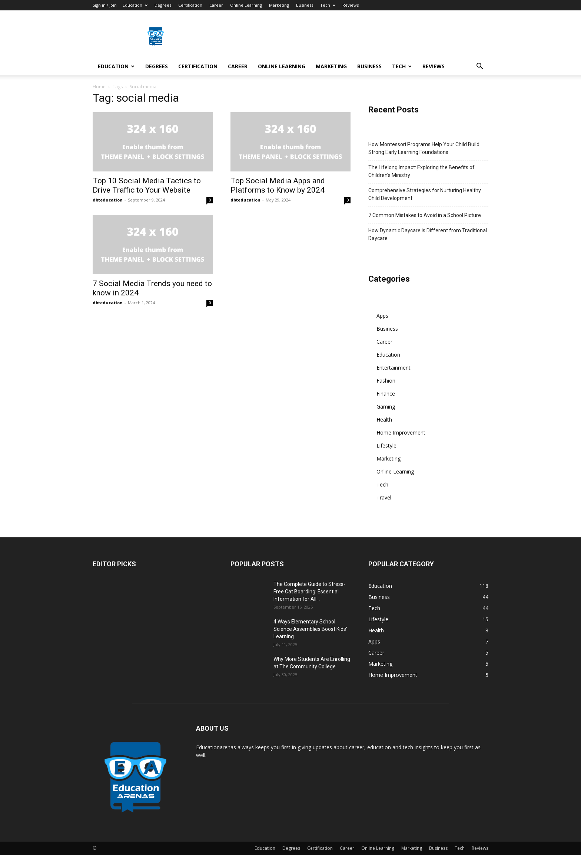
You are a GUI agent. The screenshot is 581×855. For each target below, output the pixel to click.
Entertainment (393, 367)
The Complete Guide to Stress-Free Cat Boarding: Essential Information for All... (309, 591)
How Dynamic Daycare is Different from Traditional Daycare (427, 234)
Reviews (350, 5)
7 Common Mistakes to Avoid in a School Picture (424, 215)
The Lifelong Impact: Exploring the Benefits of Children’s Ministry (421, 171)
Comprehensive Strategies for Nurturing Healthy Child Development (424, 194)
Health (384, 419)
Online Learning (246, 5)
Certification (190, 5)
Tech (327, 5)
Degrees (163, 5)
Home (99, 86)
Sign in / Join (105, 5)
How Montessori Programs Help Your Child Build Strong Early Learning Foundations (423, 148)
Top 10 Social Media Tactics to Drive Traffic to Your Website (147, 185)
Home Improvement (400, 432)
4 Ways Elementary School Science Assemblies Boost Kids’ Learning (310, 629)
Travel (383, 497)
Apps (382, 315)
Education (135, 5)
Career (216, 5)
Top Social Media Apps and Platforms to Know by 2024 (277, 185)
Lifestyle (386, 445)
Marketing (279, 5)
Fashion (385, 380)
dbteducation (108, 200)
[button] (479, 67)
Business (304, 5)
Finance (385, 393)
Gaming (385, 406)
